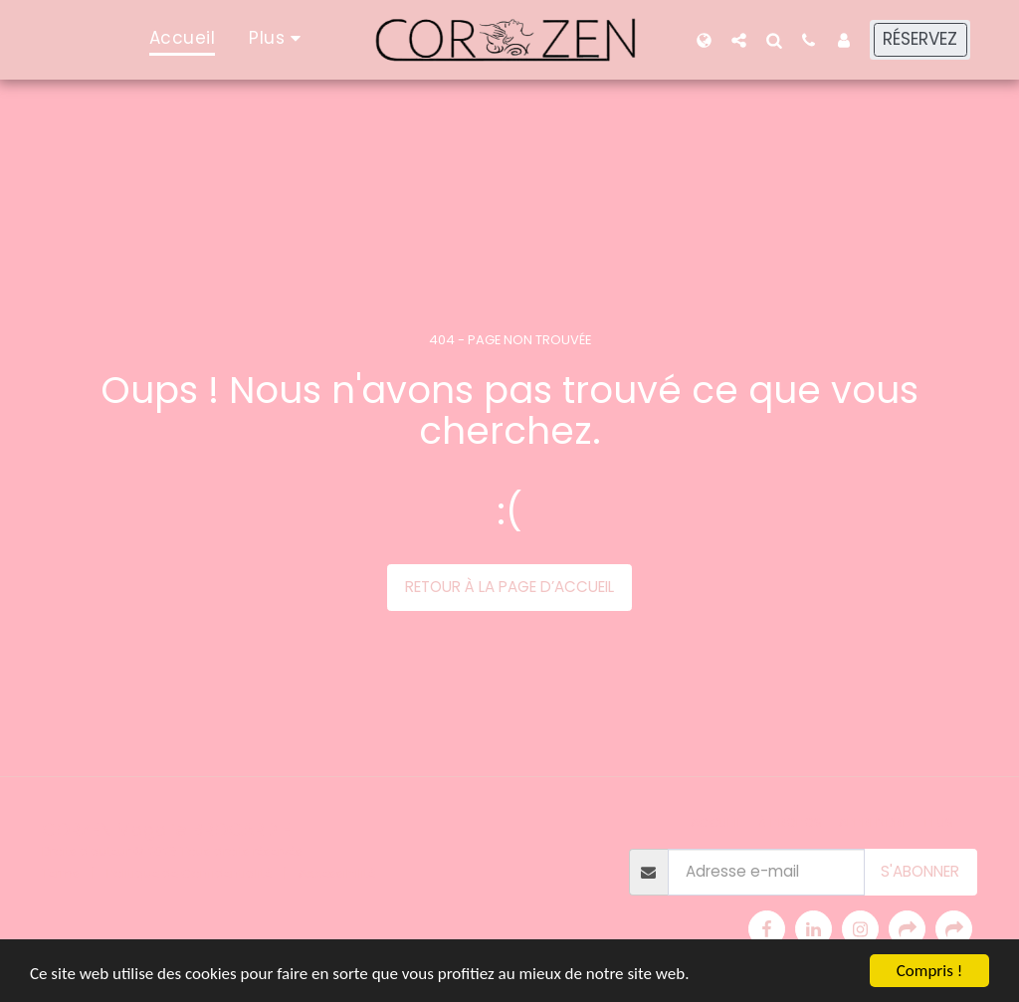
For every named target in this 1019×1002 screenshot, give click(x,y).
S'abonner (920, 871)
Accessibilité (337, 873)
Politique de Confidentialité (189, 873)
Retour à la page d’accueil (509, 586)
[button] (738, 40)
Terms (61, 873)
